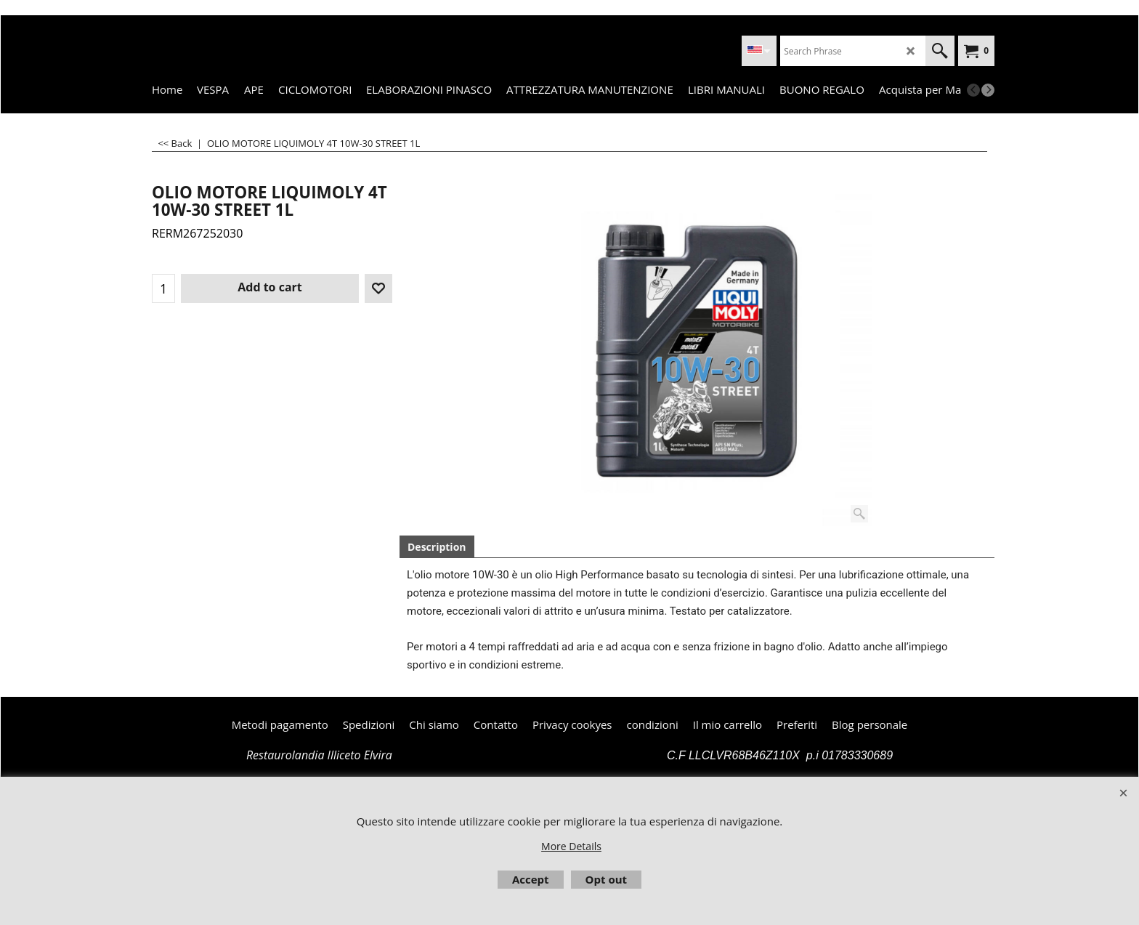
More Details (571, 846)
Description (437, 547)
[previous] (973, 90)
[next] (987, 90)
